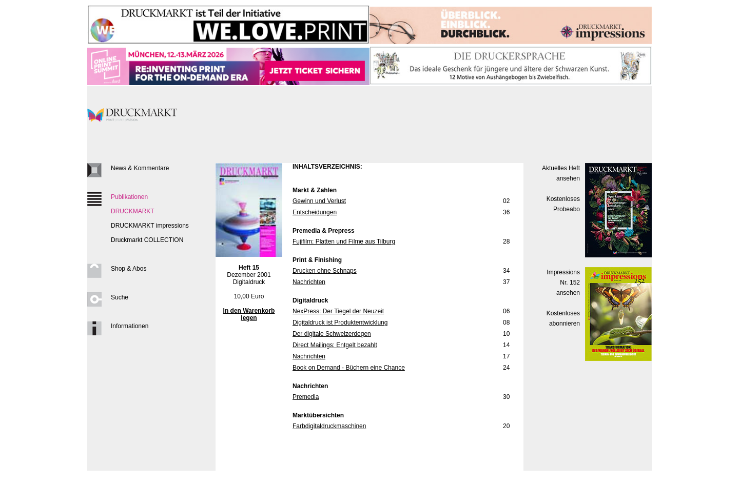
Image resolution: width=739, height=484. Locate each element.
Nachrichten (309, 282)
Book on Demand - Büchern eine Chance (349, 367)
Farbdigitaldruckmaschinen (329, 426)
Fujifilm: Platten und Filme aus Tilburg (344, 241)
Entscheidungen (315, 212)
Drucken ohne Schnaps (325, 270)
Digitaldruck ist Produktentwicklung (340, 322)
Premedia (306, 396)
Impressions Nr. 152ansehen (563, 282)
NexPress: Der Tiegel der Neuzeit (338, 311)
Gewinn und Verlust (319, 201)
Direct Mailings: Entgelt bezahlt (335, 345)
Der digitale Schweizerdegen (332, 333)
